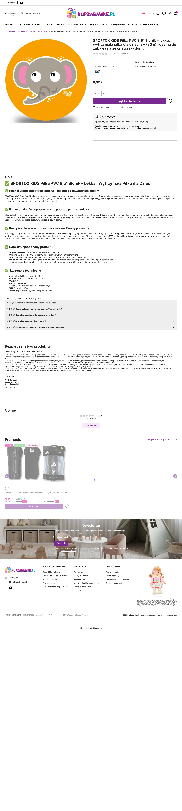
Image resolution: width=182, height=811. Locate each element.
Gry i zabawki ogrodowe (26, 33)
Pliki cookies (79, 579)
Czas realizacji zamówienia (117, 579)
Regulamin (67, 548)
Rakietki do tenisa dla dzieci (55, 575)
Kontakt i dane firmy (82, 586)
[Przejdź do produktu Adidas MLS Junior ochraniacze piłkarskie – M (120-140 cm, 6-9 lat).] (37, 465)
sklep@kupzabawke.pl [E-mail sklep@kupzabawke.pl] (33, 13)
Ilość (95, 91)
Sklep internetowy (90, 627)
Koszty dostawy (112, 575)
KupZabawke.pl (10, 33)
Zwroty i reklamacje (114, 582)
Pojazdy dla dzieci (50, 579)
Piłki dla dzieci (43, 33)
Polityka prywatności (83, 575)
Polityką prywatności (68, 550)
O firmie (77, 590)
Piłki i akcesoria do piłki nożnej (56, 586)
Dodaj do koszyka (132, 102)
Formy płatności (112, 571)
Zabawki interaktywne (52, 571)
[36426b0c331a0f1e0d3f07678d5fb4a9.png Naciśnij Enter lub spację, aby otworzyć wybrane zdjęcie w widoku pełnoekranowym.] (47, 81)
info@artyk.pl (10, 389)
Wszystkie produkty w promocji (162, 441)
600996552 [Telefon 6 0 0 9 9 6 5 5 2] (12, 13)
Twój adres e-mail (60, 538)
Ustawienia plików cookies (85, 582)
